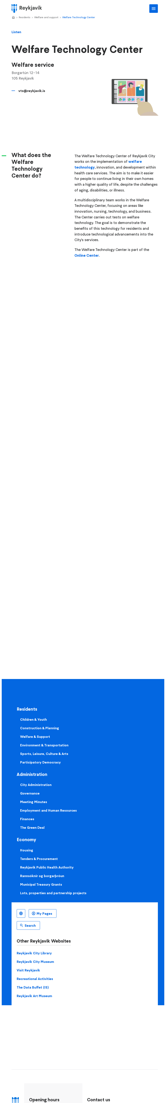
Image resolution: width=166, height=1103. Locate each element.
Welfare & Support (35, 736)
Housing (26, 850)
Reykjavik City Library (34, 953)
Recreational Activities (35, 979)
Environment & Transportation (44, 745)
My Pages (44, 913)
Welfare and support (46, 17)
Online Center (86, 255)
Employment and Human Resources (48, 810)
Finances (27, 819)
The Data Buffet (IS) (33, 987)
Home (13, 17)
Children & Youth (33, 719)
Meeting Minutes (33, 802)
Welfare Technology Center (78, 17)
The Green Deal (32, 827)
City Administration (36, 785)
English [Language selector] (21, 913)
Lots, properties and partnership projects (53, 893)
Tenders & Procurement (39, 859)
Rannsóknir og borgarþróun (42, 876)
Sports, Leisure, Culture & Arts (44, 754)
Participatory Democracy (40, 762)
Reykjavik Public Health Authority (47, 867)
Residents (24, 17)
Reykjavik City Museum (35, 961)
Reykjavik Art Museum (34, 996)
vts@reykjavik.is (31, 91)
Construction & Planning (39, 728)
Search (30, 925)
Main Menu (153, 8)
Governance (30, 793)
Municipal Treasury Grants (41, 884)
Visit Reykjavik (28, 970)
